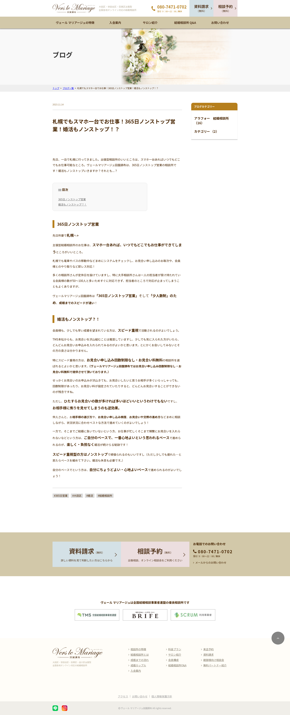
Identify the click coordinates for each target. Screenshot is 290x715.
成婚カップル (138, 665)
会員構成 (173, 660)
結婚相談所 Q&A (185, 22)
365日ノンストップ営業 (72, 199)
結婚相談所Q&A (177, 665)
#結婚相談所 (105, 495)
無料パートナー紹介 (215, 665)
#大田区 (77, 495)
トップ (56, 88)
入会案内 (115, 22)
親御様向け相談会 (213, 660)
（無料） (201, 8)
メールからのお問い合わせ (210, 562)
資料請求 (208, 654)
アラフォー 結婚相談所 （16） (211, 120)
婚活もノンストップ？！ (72, 204)
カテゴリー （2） (206, 131)
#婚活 (89, 495)
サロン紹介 (150, 22)
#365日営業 (61, 495)
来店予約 (208, 649)
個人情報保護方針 (161, 696)
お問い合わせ (220, 22)
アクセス (123, 696)
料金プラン (174, 649)
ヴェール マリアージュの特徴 (75, 22)
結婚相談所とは (140, 654)
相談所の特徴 (138, 649)
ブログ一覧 (68, 88)
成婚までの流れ (140, 660)
